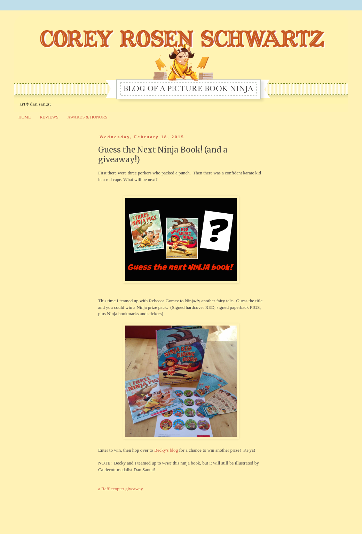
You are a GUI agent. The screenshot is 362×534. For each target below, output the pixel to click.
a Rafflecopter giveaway (120, 488)
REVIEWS (49, 117)
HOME (24, 117)
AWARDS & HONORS (87, 117)
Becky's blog (166, 450)
